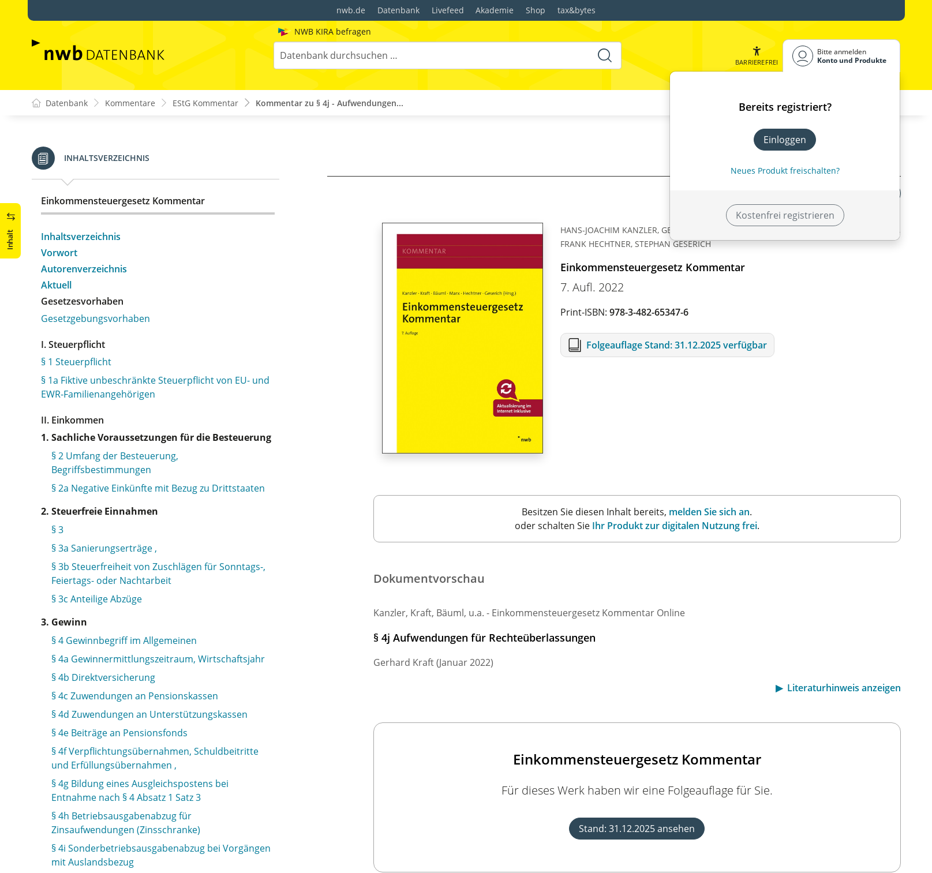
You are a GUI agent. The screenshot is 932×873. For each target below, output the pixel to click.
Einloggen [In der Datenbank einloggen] (784, 139)
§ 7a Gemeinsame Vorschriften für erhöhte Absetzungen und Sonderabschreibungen (144, 823)
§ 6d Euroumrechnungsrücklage (120, 732)
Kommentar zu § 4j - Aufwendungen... (329, 103)
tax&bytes (576, 10)
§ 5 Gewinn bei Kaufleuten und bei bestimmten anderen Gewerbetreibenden (152, 513)
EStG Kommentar (205, 103)
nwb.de (350, 10)
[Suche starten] (605, 55)
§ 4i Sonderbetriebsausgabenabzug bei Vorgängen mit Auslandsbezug (161, 176)
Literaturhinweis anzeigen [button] (844, 687)
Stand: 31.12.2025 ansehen (637, 828)
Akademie (495, 10)
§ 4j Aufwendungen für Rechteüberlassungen (148, 202)
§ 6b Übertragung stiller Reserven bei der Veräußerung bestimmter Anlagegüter (140, 647)
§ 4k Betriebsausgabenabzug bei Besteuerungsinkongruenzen (121, 481)
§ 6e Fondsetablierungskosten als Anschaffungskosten (123, 758)
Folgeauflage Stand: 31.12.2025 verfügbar (676, 345)
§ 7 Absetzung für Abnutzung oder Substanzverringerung (125, 790)
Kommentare (130, 103)
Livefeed (448, 10)
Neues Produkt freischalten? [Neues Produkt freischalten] (785, 170)
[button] (757, 55)
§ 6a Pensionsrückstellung (107, 622)
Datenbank (398, 10)
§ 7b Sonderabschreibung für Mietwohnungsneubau (114, 855)
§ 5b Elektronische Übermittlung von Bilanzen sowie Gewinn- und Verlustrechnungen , (150, 578)
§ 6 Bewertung (82, 603)
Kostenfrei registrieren (785, 215)
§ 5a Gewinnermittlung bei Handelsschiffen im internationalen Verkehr (151, 546)
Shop (535, 10)
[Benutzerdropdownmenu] (841, 55)
